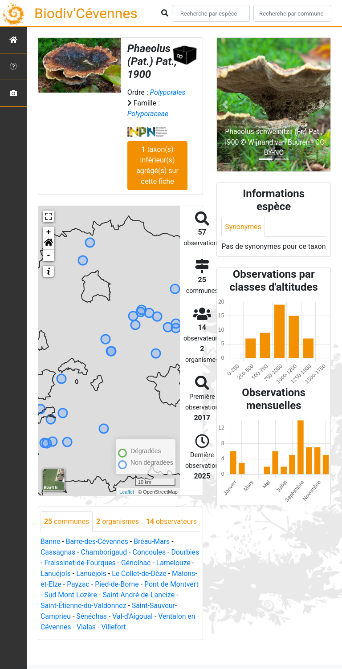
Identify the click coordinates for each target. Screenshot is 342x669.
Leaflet (126, 492)
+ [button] (48, 232)
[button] (48, 244)
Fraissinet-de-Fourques (110, 583)
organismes (118, 521)
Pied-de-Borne (164, 604)
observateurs (69, 541)
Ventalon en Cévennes (76, 647)
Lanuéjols (96, 593)
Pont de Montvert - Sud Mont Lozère (97, 615)
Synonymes (243, 227)
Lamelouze (58, 593)
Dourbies (55, 583)
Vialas (126, 647)
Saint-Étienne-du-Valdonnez (123, 625)
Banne (51, 561)
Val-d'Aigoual (161, 636)
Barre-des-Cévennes (97, 561)
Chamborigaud (104, 572)
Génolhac (167, 583)
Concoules (150, 572)
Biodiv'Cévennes (86, 13)
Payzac (125, 604)
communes (67, 521)
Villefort (153, 647)
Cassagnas (58, 572)
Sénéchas (119, 636)
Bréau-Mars (152, 561)
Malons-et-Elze (85, 604)
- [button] (48, 255)
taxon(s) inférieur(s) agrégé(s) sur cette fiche (157, 165)
